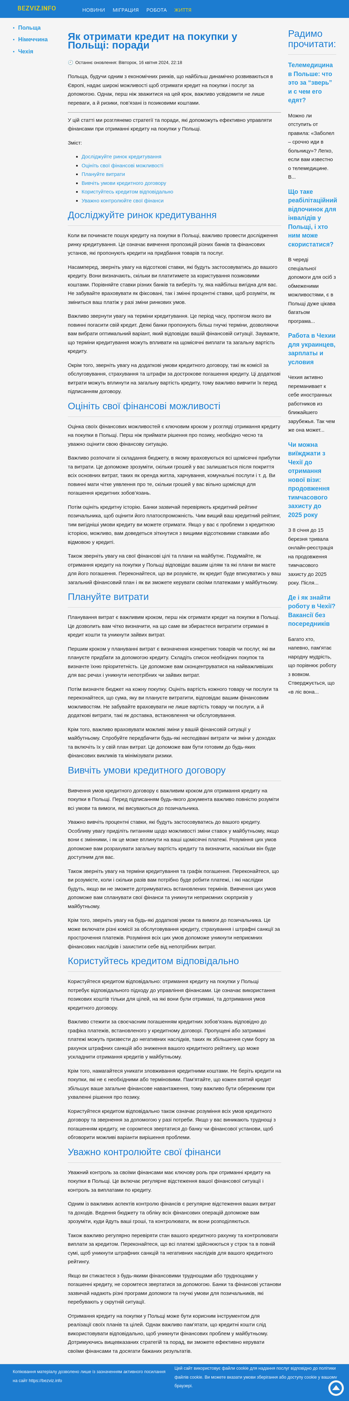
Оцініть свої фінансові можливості (122, 165)
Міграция (126, 9)
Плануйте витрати (103, 174)
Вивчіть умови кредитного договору (124, 183)
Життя (183, 9)
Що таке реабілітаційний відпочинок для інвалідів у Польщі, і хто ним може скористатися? (312, 218)
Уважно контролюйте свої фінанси (122, 200)
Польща (29, 27)
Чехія (25, 51)
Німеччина (33, 39)
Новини (93, 9)
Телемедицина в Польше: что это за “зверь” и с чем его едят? (310, 83)
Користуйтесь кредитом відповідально (127, 191)
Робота (156, 9)
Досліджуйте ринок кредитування (121, 156)
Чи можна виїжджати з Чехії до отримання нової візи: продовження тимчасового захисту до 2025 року (309, 479)
